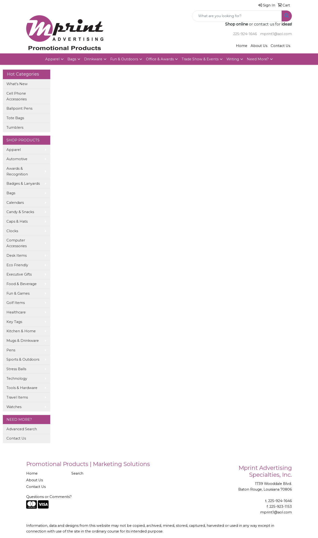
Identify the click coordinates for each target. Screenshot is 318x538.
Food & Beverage (21, 284)
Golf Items (15, 303)
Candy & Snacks (20, 212)
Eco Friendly (17, 265)
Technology (16, 378)
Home (241, 46)
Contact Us (280, 46)
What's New (17, 84)
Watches (13, 407)
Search (77, 473)
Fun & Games (18, 293)
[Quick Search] (237, 15)
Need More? (258, 59)
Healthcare (16, 312)
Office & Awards (160, 59)
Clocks (12, 231)
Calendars (15, 202)
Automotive (16, 159)
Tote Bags (15, 118)
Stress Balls (16, 369)
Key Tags (14, 322)
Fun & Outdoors (124, 59)
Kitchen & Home (21, 331)
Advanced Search (21, 429)
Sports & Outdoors (22, 359)
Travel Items (17, 397)
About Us (259, 46)
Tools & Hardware (21, 388)
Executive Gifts (19, 274)
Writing (232, 59)
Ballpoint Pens (19, 108)
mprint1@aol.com (276, 34)
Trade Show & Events (200, 59)
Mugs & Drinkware (22, 340)
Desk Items (16, 255)
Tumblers (14, 127)
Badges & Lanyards (23, 183)
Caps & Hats (17, 221)
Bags (71, 59)
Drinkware (93, 59)
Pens (10, 350)
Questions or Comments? (49, 497)
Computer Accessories (16, 243)
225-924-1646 (245, 34)
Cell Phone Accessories (16, 96)
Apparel (52, 59)
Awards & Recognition (17, 171)
